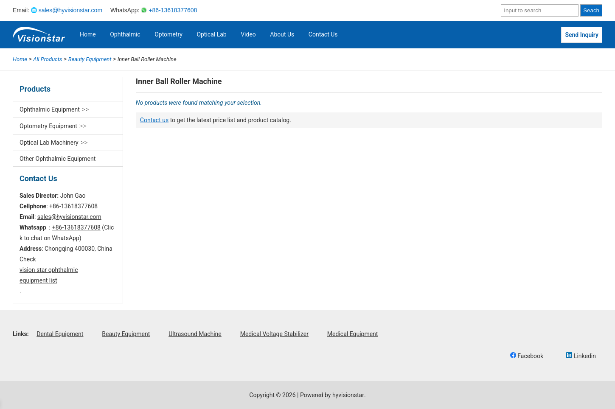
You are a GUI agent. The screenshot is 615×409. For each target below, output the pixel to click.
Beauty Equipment (126, 334)
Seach (591, 10)
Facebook (526, 355)
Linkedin (581, 355)
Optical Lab (211, 34)
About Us (282, 34)
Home (88, 34)
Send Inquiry (581, 34)
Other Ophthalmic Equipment (57, 158)
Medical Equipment (352, 334)
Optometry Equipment (48, 126)
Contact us (154, 120)
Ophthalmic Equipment (50, 109)
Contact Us (323, 34)
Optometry (168, 34)
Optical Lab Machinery (49, 142)
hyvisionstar (348, 395)
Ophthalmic (125, 34)
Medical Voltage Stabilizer (274, 334)
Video (248, 34)
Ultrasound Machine (195, 334)
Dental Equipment (60, 334)
